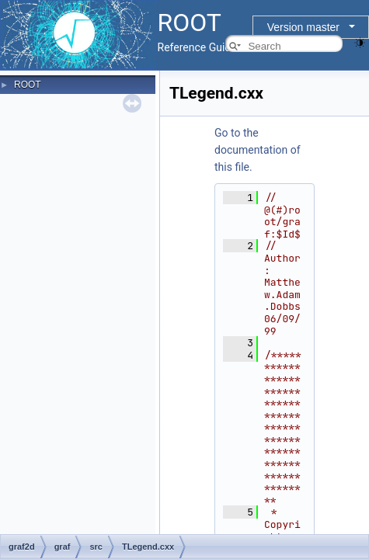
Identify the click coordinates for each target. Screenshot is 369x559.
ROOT (27, 84)
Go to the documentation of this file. (257, 150)
